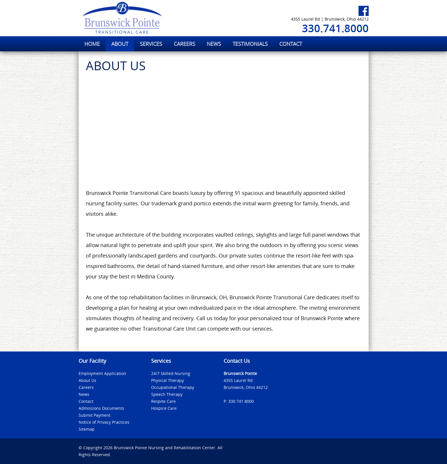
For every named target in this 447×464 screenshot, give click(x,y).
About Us (87, 380)
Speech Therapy (166, 394)
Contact (86, 401)
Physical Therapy (167, 380)
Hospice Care (164, 408)
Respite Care (163, 401)
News (84, 394)
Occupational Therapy (172, 387)
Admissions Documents (101, 408)
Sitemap (87, 429)
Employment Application (102, 373)
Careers (86, 387)
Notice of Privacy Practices (104, 422)
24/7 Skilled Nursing (170, 373)
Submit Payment (95, 415)
